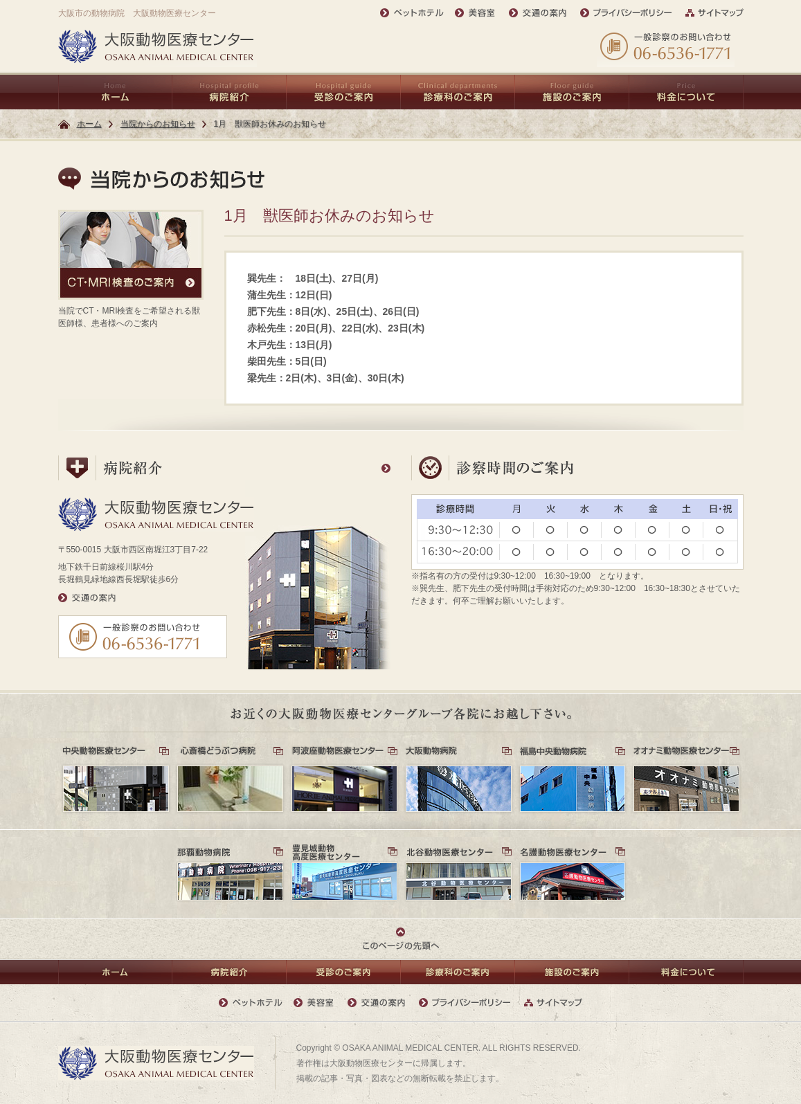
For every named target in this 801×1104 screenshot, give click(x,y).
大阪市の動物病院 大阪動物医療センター (137, 13)
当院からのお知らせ (157, 124)
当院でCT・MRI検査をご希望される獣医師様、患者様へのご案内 (131, 269)
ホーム (89, 124)
